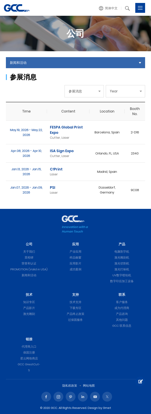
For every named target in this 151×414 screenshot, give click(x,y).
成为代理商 (121, 308)
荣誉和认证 (29, 263)
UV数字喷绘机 (121, 275)
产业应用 (75, 251)
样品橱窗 (75, 257)
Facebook (46, 397)
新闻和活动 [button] (18, 62)
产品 (122, 244)
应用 (75, 244)
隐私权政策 (69, 385)
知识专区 (29, 302)
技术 (29, 294)
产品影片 (29, 308)
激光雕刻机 (121, 257)
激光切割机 (121, 263)
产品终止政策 (75, 314)
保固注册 (29, 352)
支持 (75, 294)
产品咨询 (122, 314)
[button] (108, 8)
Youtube (95, 397)
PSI (52, 187)
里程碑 (29, 257)
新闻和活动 (29, 275)
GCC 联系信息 (121, 326)
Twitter (107, 397)
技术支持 (75, 302)
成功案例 (75, 269)
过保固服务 (75, 320)
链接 (29, 339)
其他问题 (122, 320)
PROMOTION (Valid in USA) (29, 269)
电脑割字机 (121, 251)
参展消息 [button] (75, 91)
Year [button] (114, 91)
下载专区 (75, 308)
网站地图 (89, 385)
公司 (29, 244)
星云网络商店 (29, 358)
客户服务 (122, 302)
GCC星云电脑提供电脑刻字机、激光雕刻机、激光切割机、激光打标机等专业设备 (16, 8)
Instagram (58, 397)
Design (93, 408)
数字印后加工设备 (122, 281)
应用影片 (75, 263)
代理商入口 (29, 346)
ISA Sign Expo (62, 150)
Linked (83, 397)
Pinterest (71, 397)
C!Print (56, 169)
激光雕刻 (29, 314)
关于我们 (29, 251)
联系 (122, 294)
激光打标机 (121, 269)
